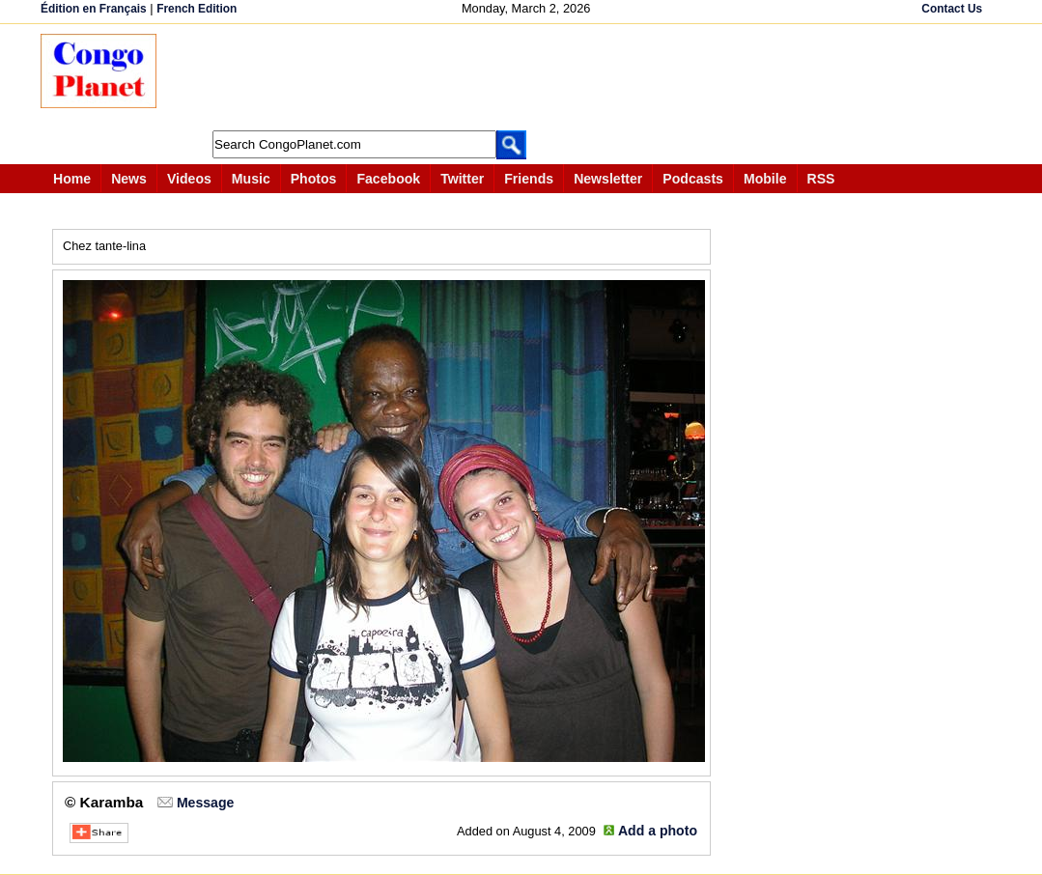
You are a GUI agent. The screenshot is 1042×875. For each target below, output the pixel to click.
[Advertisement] (527, 77)
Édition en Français (94, 8)
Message (205, 802)
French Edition (196, 8)
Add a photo (657, 830)
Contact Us (951, 8)
